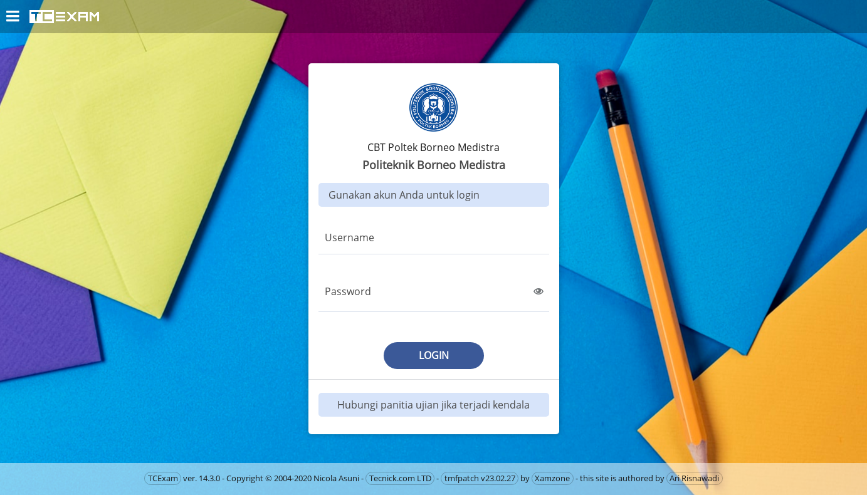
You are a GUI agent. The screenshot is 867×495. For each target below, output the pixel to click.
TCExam (163, 478)
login (434, 355)
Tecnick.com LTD (400, 478)
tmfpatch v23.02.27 (479, 478)
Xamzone (552, 478)
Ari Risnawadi (694, 478)
